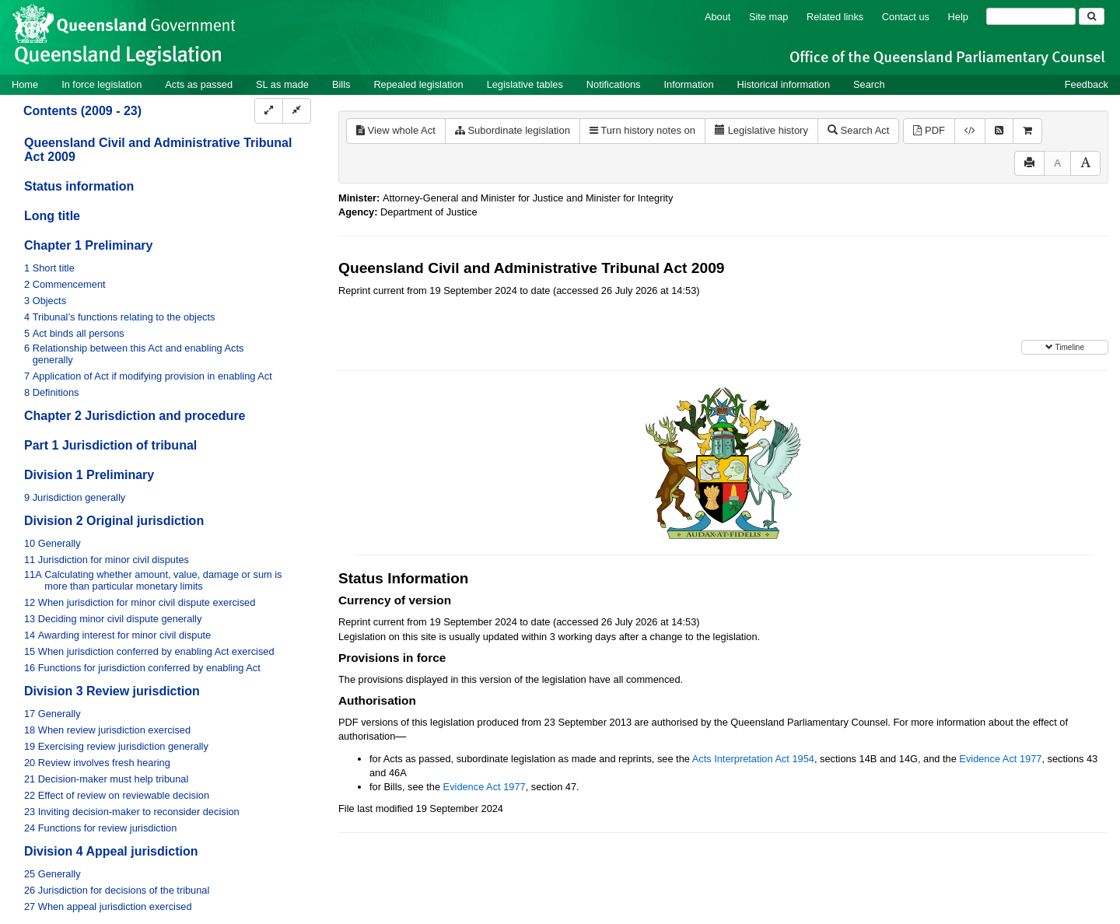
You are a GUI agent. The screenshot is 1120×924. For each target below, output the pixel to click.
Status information (79, 186)
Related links (835, 17)
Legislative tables (525, 84)
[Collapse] (296, 111)
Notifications (613, 84)
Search (869, 84)
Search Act (858, 130)
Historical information (783, 84)
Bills (341, 84)
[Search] (1031, 16)
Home (25, 84)
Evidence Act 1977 (1000, 759)
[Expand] (268, 111)
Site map (769, 17)
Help (958, 17)
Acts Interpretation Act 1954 (753, 759)
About (717, 17)
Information (689, 84)
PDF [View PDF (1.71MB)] (929, 130)
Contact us (905, 17)
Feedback (1086, 84)
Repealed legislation (418, 84)
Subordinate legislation (512, 130)
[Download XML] (969, 131)
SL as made (282, 84)
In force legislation (101, 84)
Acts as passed (199, 84)
